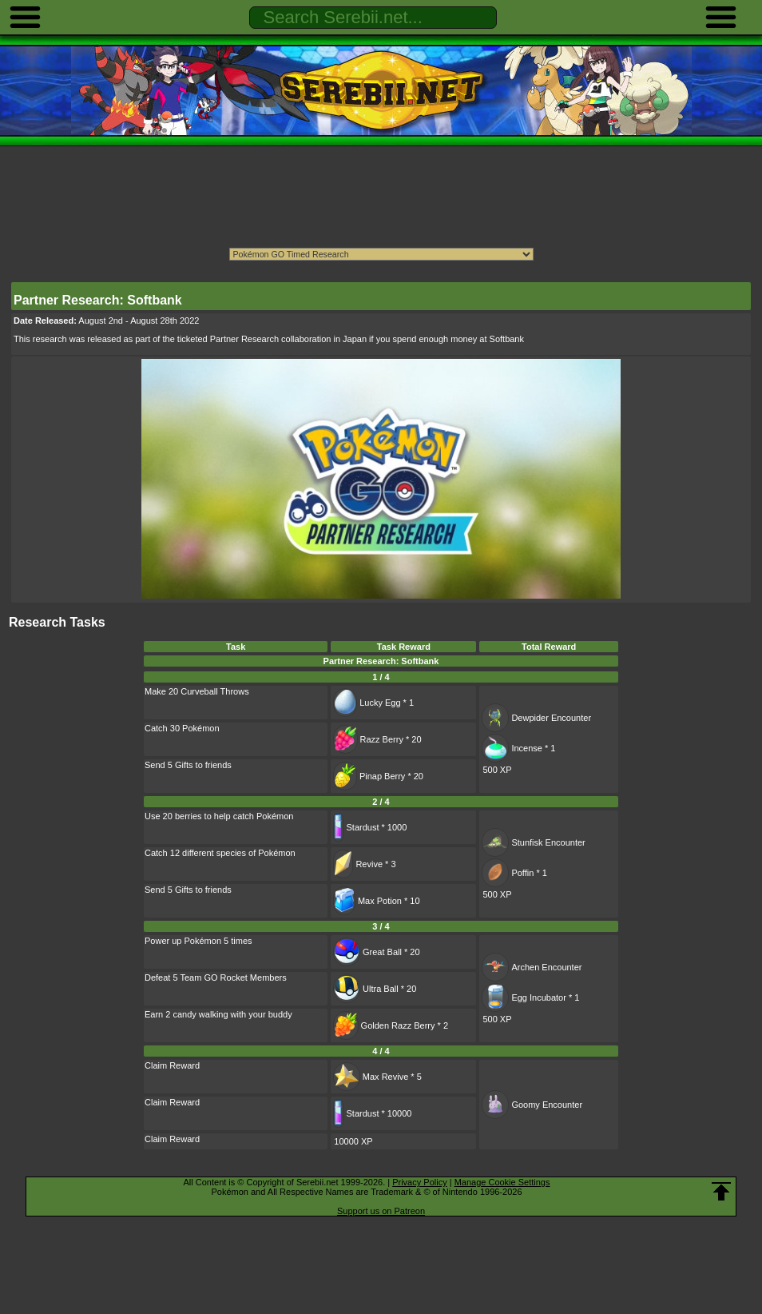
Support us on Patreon (381, 1211)
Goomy (525, 1104)
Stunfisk (526, 842)
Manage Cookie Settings (502, 1182)
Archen (525, 967)
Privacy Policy (419, 1182)
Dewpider (529, 718)
